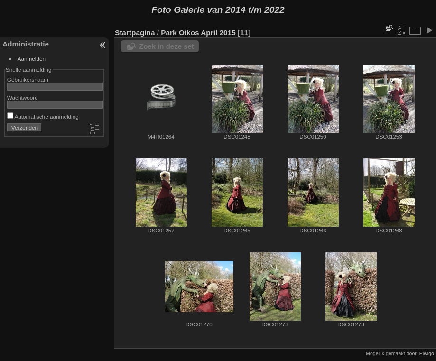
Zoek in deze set (166, 46)
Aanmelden (32, 59)
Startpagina (135, 32)
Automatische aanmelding (43, 116)
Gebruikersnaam (27, 79)
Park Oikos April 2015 (198, 32)
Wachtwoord (22, 97)
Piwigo (426, 353)
